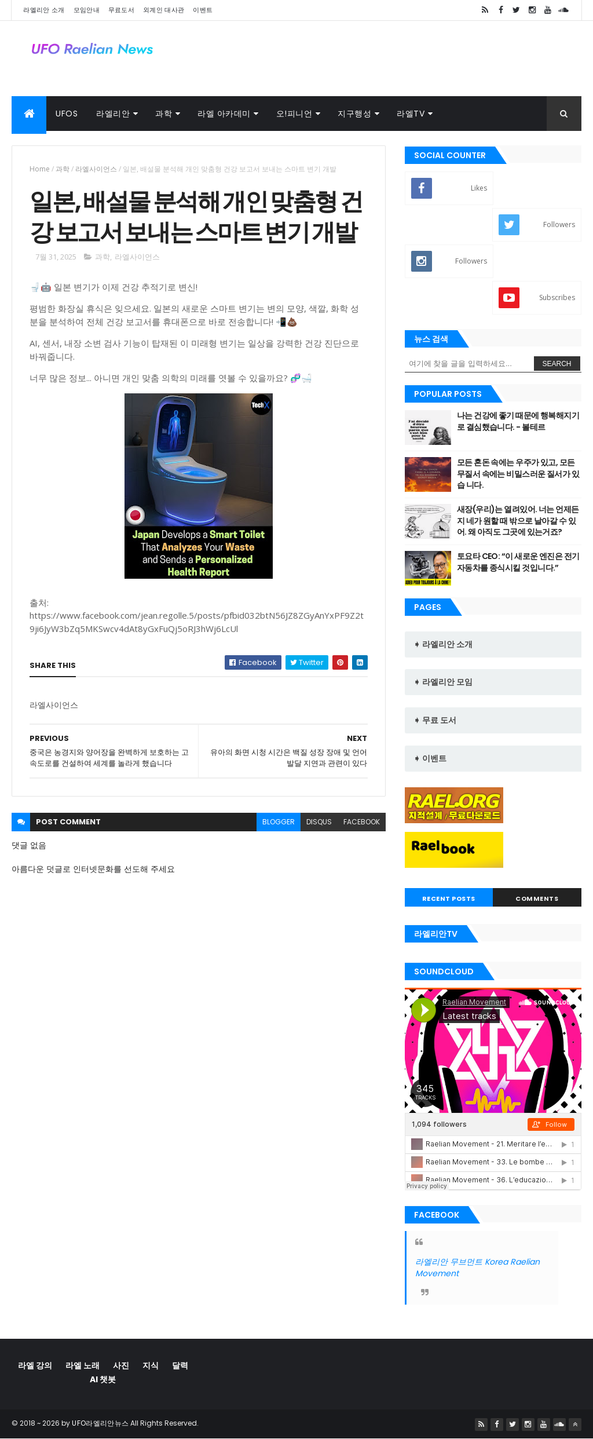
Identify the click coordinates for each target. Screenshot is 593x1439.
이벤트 (203, 9)
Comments (536, 898)
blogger (278, 822)
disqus (319, 822)
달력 (180, 1365)
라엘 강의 (35, 1365)
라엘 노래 (82, 1365)
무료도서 (121, 9)
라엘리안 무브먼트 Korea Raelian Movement (477, 1267)
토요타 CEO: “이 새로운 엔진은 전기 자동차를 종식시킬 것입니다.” (518, 562)
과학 (163, 113)
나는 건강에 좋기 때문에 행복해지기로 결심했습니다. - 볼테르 (518, 421)
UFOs (67, 113)
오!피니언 (294, 113)
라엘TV (410, 113)
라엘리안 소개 (43, 9)
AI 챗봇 (103, 1379)
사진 (121, 1365)
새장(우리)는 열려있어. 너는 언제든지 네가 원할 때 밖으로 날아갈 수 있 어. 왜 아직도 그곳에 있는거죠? (518, 520)
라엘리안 (113, 113)
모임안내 (87, 9)
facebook (361, 822)
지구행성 (354, 113)
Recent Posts (448, 898)
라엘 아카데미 (224, 113)
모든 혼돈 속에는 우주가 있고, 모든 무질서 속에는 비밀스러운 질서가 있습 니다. (518, 473)
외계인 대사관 (163, 9)
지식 (150, 1365)
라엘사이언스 (96, 169)
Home (40, 169)
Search (557, 364)
